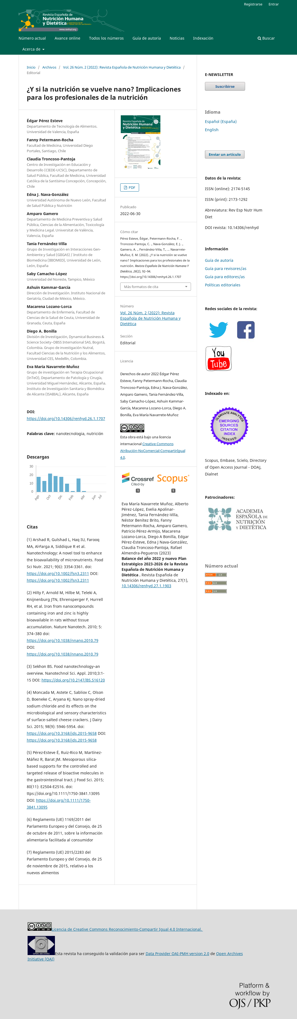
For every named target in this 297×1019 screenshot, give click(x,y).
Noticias (177, 38)
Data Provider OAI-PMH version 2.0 (177, 953)
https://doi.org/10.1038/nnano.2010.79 (62, 640)
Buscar (266, 38)
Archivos (49, 67)
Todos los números (106, 38)
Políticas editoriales (222, 284)
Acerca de (32, 49)
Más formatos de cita (141, 286)
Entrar (274, 4)
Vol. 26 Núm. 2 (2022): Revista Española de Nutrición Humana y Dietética (122, 67)
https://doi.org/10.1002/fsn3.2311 (58, 573)
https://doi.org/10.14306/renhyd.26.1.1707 (66, 418)
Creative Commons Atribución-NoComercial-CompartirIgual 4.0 (152, 450)
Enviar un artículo (225, 154)
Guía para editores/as (225, 276)
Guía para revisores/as (225, 268)
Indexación (203, 38)
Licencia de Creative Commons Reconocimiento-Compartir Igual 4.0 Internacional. (127, 929)
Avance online (67, 38)
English (212, 129)
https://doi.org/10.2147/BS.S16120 (73, 680)
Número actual (32, 38)
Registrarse (253, 4)
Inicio (31, 67)
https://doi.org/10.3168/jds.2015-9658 (62, 733)
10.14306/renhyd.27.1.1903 (146, 585)
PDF (131, 187)
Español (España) (221, 121)
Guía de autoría (147, 38)
